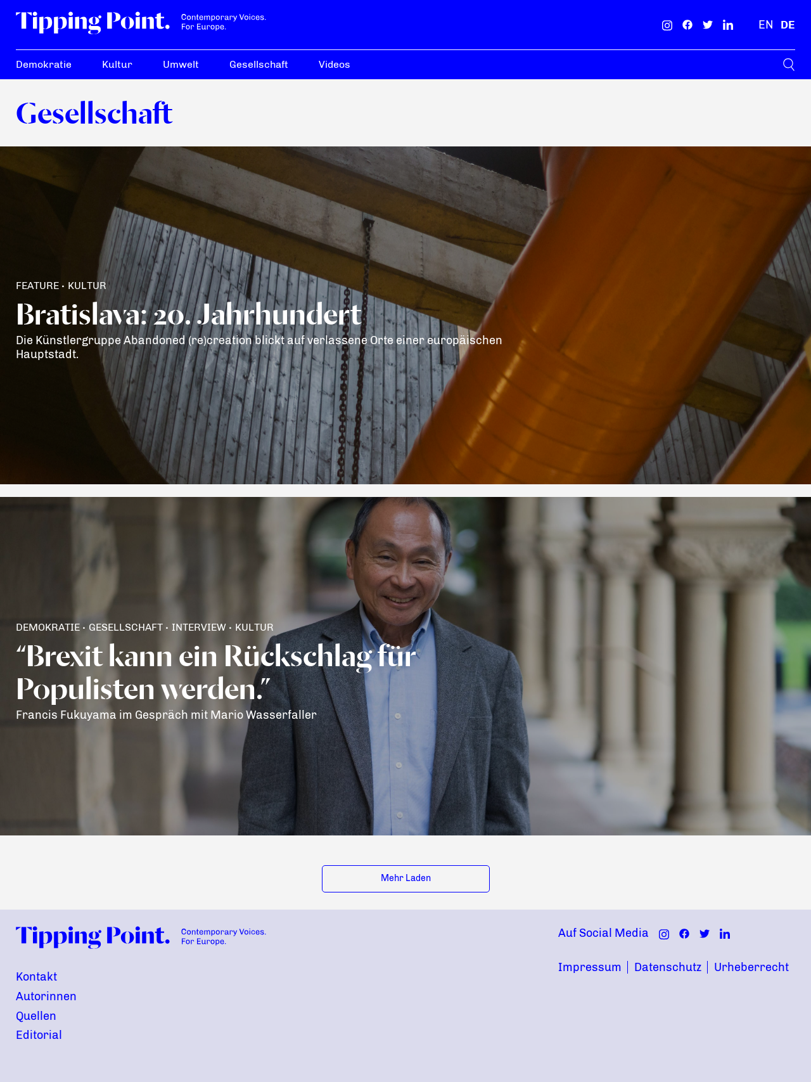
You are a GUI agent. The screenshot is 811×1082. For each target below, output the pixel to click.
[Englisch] (765, 24)
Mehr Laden (406, 878)
